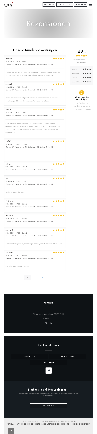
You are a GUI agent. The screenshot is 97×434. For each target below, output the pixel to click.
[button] (90, 4)
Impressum (11, 424)
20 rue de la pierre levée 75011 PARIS (59, 313)
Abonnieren (48, 406)
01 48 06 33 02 (48, 319)
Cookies (75, 424)
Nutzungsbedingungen (25, 424)
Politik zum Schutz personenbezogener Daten (53, 424)
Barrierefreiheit (84, 424)
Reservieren (49, 4)
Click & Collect (65, 4)
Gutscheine (81, 4)
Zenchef (73, 421)
